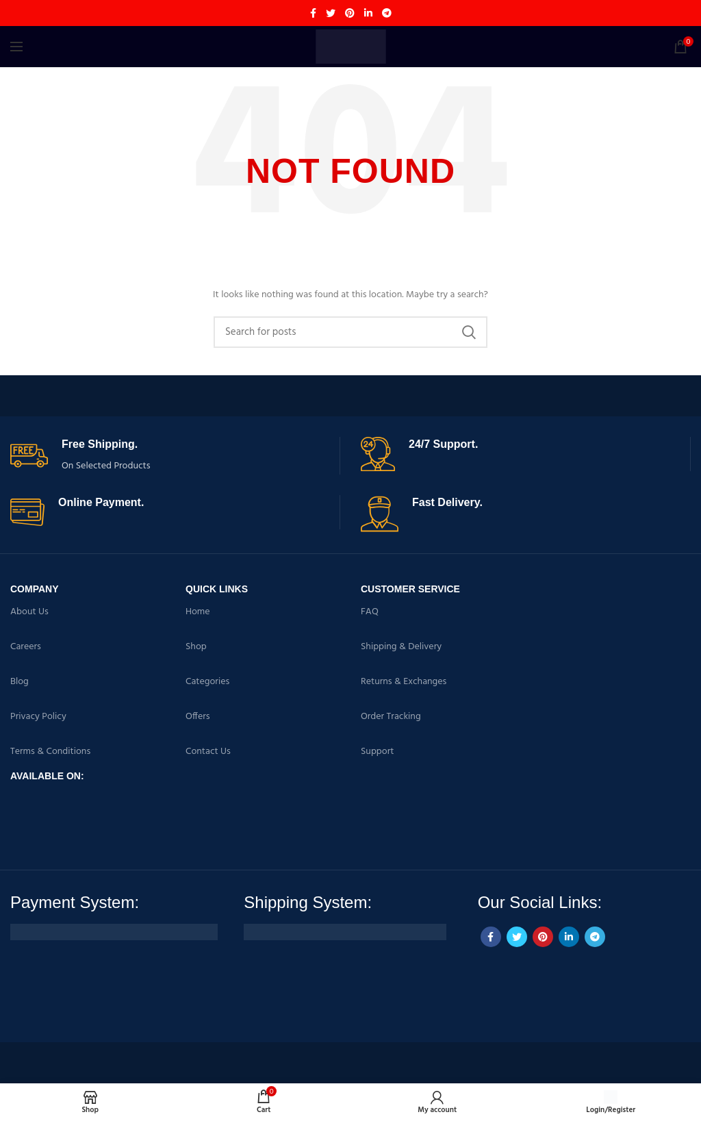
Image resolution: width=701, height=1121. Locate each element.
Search (469, 332)
